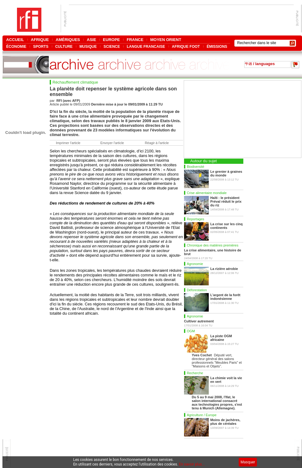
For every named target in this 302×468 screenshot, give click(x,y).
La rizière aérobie (224, 269)
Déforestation (197, 290)
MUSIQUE (88, 46)
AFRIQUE (40, 39)
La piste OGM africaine (221, 338)
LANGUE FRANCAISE (146, 46)
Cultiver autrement (199, 321)
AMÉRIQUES (68, 39)
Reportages (195, 219)
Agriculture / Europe (201, 415)
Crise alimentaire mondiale (207, 193)
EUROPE (111, 39)
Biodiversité (195, 166)
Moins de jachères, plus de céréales (225, 421)
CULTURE (64, 46)
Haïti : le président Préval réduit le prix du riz (225, 201)
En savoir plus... (192, 464)
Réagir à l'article (157, 143)
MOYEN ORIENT (165, 39)
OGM (191, 331)
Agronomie (195, 264)
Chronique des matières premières (212, 245)
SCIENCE (111, 46)
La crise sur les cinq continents (226, 226)
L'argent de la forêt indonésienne (225, 296)
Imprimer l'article (68, 143)
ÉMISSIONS (217, 46)
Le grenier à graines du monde (226, 173)
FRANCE (135, 39)
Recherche (195, 373)
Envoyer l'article (112, 143)
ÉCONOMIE (16, 46)
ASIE (91, 39)
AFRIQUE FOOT (186, 46)
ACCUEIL (15, 39)
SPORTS (40, 46)
